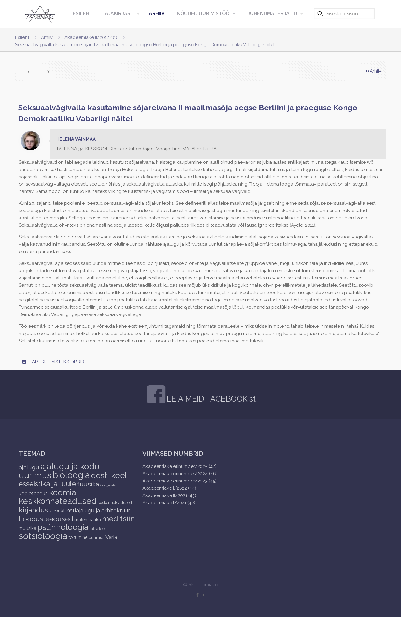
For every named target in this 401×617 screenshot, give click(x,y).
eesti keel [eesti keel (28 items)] (109, 475)
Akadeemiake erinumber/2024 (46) (180, 473)
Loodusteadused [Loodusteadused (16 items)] (46, 519)
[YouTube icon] (203, 595)
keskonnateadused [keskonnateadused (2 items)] (115, 502)
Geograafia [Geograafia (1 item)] (108, 485)
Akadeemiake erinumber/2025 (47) (179, 466)
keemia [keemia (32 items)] (62, 492)
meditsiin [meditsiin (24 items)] (118, 518)
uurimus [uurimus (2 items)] (96, 537)
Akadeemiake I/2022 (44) (169, 488)
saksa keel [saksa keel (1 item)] (97, 528)
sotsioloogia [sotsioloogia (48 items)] (43, 536)
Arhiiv (47, 37)
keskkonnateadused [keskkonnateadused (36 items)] (58, 501)
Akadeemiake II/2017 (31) (90, 37)
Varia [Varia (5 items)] (111, 537)
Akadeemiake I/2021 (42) (168, 503)
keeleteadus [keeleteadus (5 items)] (33, 493)
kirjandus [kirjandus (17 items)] (33, 510)
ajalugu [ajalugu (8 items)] (29, 467)
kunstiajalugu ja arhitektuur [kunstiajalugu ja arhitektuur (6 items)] (95, 510)
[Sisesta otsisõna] (344, 13)
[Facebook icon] (197, 595)
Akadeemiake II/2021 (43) (169, 495)
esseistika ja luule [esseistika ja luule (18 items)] (47, 484)
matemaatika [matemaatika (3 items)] (87, 519)
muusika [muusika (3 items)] (27, 528)
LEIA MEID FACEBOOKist (211, 398)
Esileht (22, 37)
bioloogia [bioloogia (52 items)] (71, 475)
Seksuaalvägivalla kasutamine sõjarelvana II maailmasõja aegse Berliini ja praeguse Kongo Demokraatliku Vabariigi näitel (145, 44)
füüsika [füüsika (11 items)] (88, 484)
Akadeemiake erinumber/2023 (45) (179, 481)
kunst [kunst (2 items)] (54, 511)
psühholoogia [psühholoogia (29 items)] (62, 527)
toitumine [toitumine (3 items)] (77, 537)
